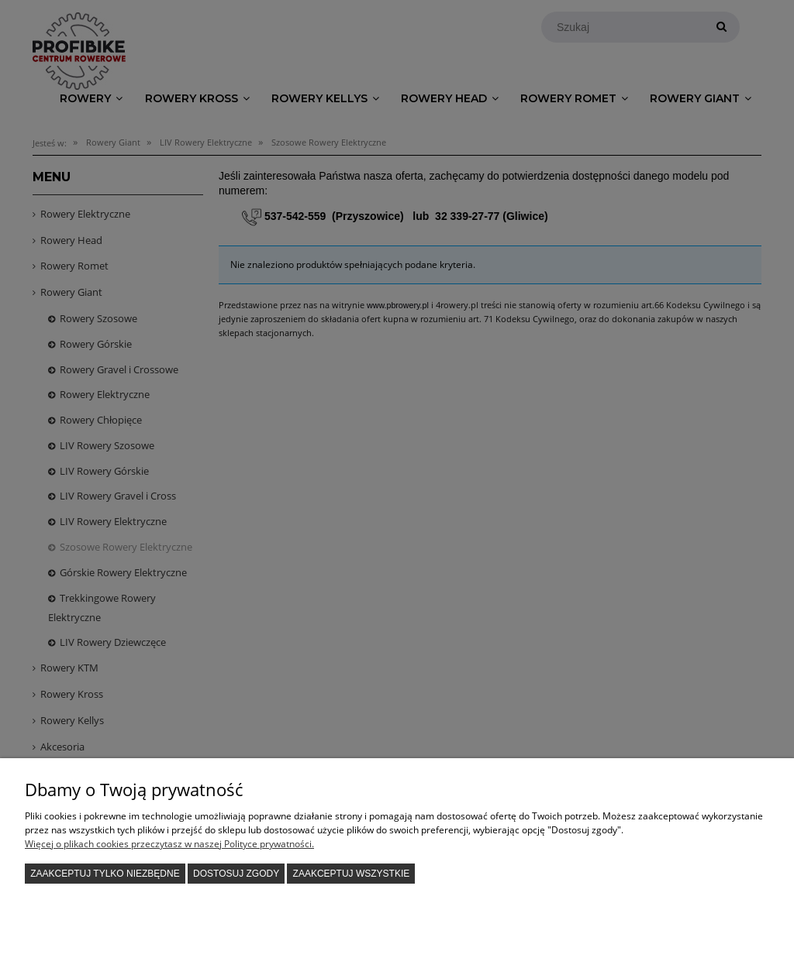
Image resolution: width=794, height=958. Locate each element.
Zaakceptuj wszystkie (351, 873)
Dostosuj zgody (236, 873)
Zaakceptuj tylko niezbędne (105, 873)
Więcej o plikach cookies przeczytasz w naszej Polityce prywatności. (169, 843)
